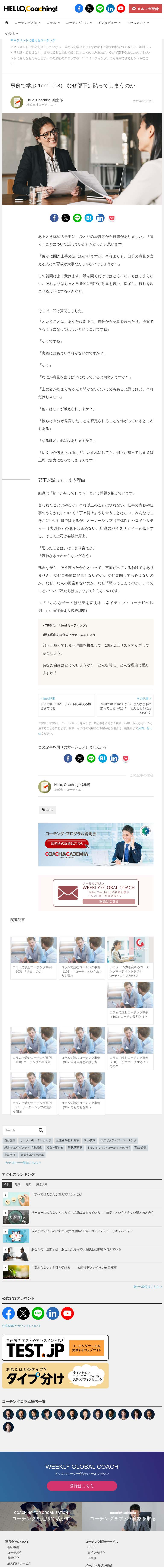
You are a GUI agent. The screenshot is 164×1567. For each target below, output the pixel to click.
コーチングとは (27, 22)
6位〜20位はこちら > (148, 1286)
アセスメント (138, 22)
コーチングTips (79, 22)
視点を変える (55, 1147)
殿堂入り (41, 1184)
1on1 (47, 809)
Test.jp (91, 1558)
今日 (7, 1184)
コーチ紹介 (14, 1552)
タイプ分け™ (96, 1552)
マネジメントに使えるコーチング (32, 40)
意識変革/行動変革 (67, 1140)
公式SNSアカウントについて (21, 1325)
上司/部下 (10, 1154)
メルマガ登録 (145, 8)
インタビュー (109, 22)
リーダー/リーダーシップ (35, 1140)
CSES (91, 1547)
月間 (28, 1184)
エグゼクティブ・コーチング (118, 1140)
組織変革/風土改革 (32, 1154)
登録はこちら (82, 1486)
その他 (11, 33)
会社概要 (13, 1547)
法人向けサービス (19, 1563)
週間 (17, 1184)
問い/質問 (90, 1140)
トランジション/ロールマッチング (108, 1147)
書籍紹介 (13, 1558)
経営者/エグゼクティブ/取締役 (23, 1147)
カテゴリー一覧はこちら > (23, 1162)
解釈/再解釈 (75, 1147)
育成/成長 (140, 1147)
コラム (53, 22)
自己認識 (9, 1140)
